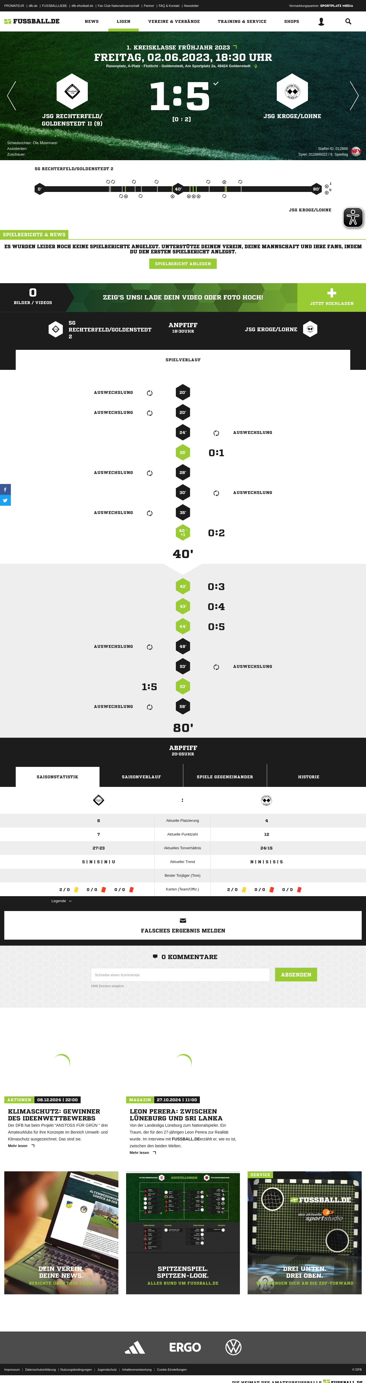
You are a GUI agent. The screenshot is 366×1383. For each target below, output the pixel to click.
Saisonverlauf (141, 777)
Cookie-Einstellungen (172, 1369)
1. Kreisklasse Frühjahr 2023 (183, 48)
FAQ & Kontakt (169, 5)
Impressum (12, 1369)
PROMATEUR (14, 5)
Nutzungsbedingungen (76, 1369)
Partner (149, 5)
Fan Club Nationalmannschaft (118, 5)
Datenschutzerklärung (40, 1369)
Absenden (296, 974)
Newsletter (191, 5)
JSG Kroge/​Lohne (292, 116)
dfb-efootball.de (82, 5)
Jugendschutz (107, 1369)
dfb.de (33, 5)
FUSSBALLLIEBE (54, 5)
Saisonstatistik (57, 777)
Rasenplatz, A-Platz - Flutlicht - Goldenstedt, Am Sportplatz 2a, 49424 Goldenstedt (183, 66)
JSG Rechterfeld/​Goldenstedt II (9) (72, 120)
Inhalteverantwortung (137, 1369)
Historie (308, 777)
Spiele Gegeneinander (225, 777)
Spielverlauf (183, 360)
